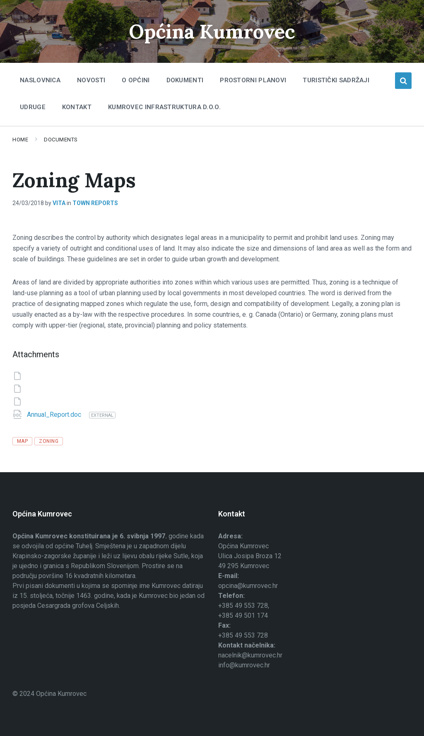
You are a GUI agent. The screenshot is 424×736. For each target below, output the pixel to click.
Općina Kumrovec (212, 31)
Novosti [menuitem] (91, 80)
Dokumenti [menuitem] (185, 80)
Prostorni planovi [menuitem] (253, 80)
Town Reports (95, 203)
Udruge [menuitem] (33, 107)
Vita (59, 203)
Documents (61, 139)
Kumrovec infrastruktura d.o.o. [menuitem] (164, 107)
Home (20, 139)
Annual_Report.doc (55, 414)
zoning (48, 441)
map (22, 441)
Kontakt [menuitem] (77, 107)
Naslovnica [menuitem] (40, 80)
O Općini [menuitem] (135, 80)
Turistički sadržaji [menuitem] (336, 80)
